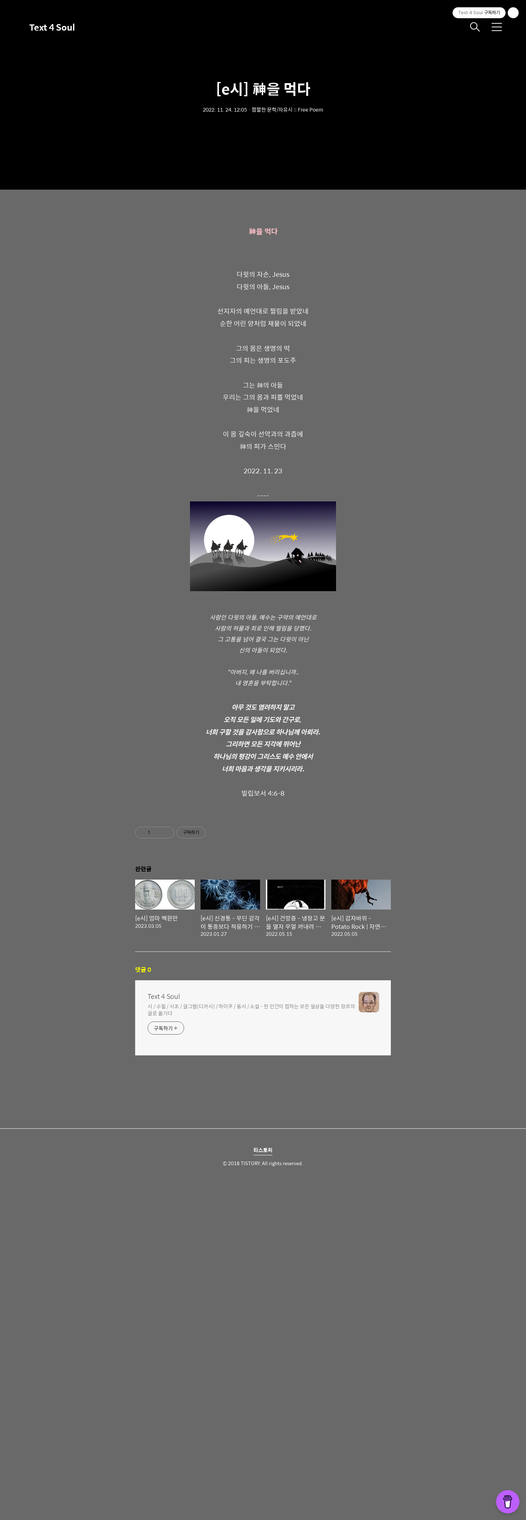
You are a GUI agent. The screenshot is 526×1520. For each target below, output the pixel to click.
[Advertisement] (263, 270)
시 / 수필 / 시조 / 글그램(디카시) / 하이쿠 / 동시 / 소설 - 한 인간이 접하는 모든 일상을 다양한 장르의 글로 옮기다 (251, 1345)
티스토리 (263, 1485)
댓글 (143, 1305)
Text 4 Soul (52, 27)
